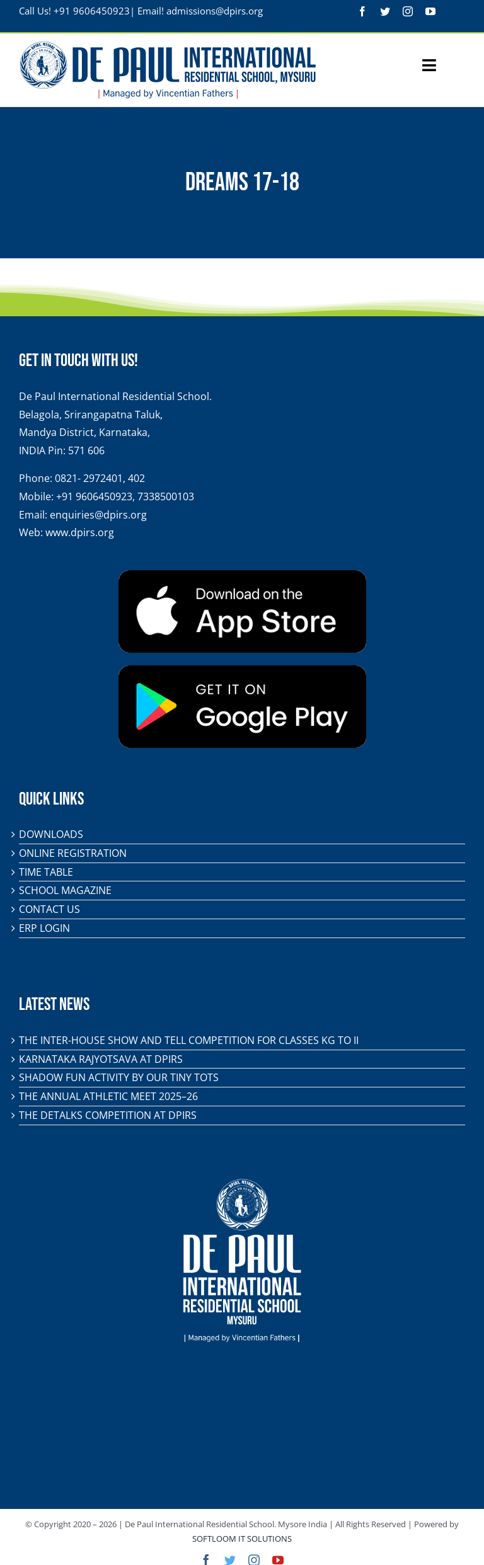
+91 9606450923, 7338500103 (125, 496)
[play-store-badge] (242, 670)
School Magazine (65, 890)
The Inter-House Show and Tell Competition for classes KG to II (189, 1040)
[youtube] (430, 11)
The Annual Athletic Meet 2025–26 (108, 1096)
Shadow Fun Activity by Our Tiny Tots (119, 1077)
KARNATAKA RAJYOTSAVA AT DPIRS (101, 1059)
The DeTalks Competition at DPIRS (108, 1115)
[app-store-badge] (242, 575)
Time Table (46, 872)
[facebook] (362, 11)
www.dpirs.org (79, 532)
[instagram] (408, 11)
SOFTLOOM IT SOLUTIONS (242, 1538)
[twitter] (385, 11)
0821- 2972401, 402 (100, 478)
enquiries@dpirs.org (98, 515)
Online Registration (73, 853)
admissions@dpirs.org (214, 10)
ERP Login (44, 928)
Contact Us (49, 909)
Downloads (51, 834)
